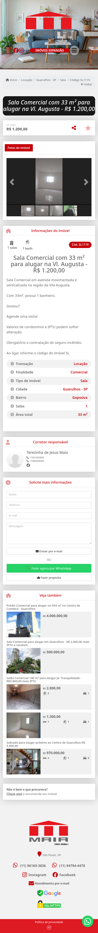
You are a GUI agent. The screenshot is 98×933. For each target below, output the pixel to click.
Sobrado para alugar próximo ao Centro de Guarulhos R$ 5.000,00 (45, 744)
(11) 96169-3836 (33, 866)
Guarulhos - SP (46, 80)
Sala (63, 80)
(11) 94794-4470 (72, 866)
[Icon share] (16, 50)
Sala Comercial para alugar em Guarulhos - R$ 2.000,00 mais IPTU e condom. (47, 643)
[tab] (19, 147)
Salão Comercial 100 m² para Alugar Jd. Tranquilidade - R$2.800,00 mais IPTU (44, 679)
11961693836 (35, 457)
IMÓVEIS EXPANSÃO (49, 50)
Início (11, 80)
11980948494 (35, 461)
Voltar (86, 84)
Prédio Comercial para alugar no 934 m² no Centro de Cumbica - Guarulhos (43, 607)
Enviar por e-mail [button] (49, 551)
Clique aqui (14, 794)
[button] (12, 182)
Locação (26, 80)
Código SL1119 (80, 80)
